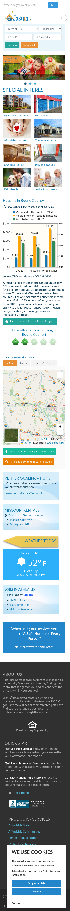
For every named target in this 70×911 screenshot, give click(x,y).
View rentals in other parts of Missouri (29, 451)
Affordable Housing (15, 140)
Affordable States (19, 825)
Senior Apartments (46, 189)
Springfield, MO (20, 524)
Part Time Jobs (19, 604)
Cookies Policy (41, 871)
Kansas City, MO (21, 519)
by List (24, 363)
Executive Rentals (14, 164)
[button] (53, 405)
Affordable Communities (24, 831)
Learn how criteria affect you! (23, 493)
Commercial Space (46, 140)
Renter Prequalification (23, 837)
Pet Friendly (11, 189)
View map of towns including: (26, 515)
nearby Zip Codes (44, 363)
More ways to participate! (34, 646)
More (12, 45)
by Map (10, 363)
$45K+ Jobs (18, 600)
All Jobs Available (21, 609)
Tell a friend (21, 792)
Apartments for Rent (16, 115)
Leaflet (26, 442)
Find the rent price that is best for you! (29, 321)
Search (29, 45)
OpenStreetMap (55, 442)
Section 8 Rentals (45, 164)
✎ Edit (44, 439)
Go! (53, 5)
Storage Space (43, 115)
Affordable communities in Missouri (28, 461)
